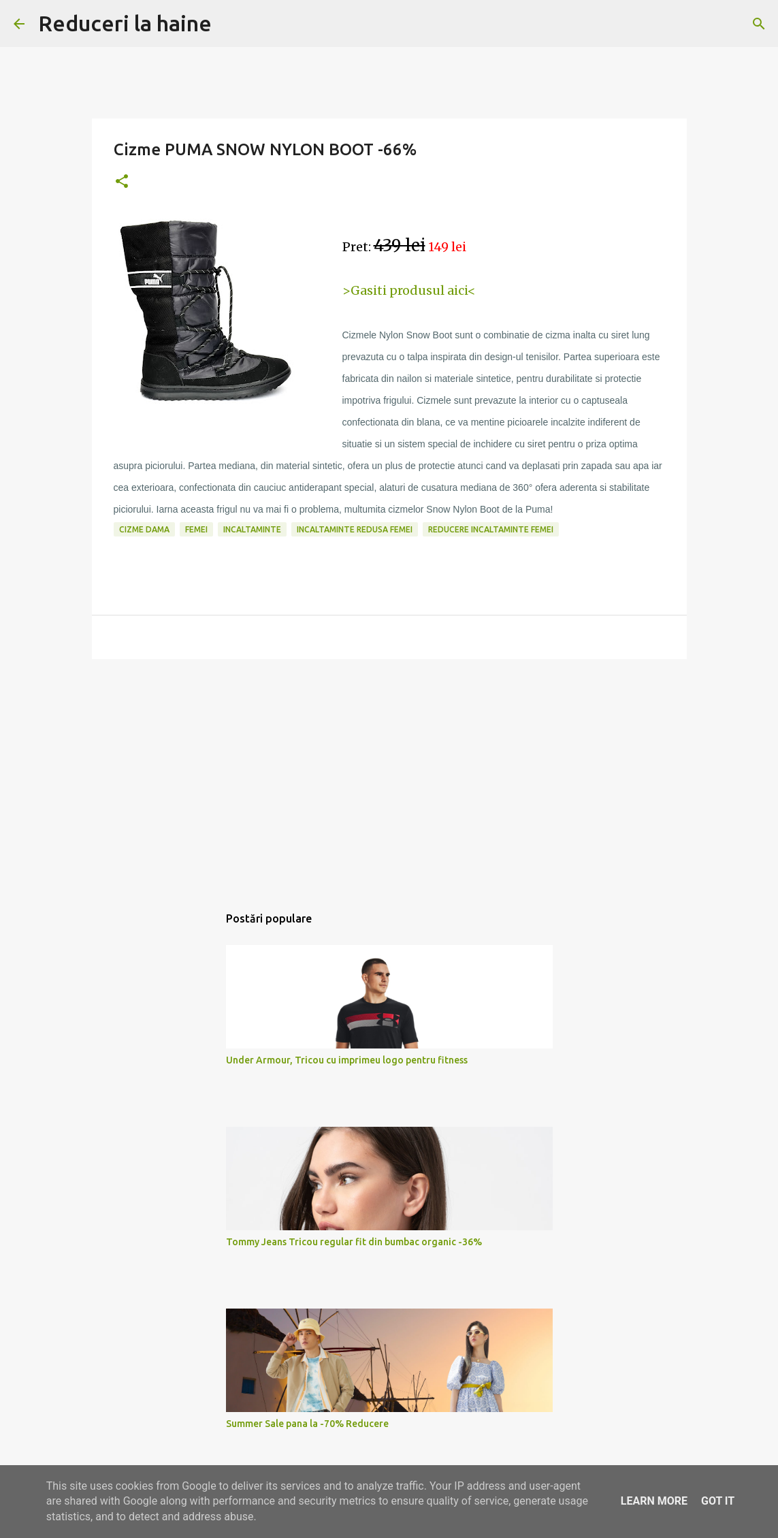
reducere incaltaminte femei (490, 529)
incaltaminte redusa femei (354, 529)
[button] (122, 182)
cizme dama (144, 529)
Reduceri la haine (125, 23)
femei (196, 529)
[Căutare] (759, 23)
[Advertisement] (389, 774)
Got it (717, 1500)
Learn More (654, 1500)
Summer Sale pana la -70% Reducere (307, 1423)
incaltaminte (252, 529)
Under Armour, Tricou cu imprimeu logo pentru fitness (347, 1060)
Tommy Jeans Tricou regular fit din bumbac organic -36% (354, 1241)
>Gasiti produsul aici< (409, 290)
